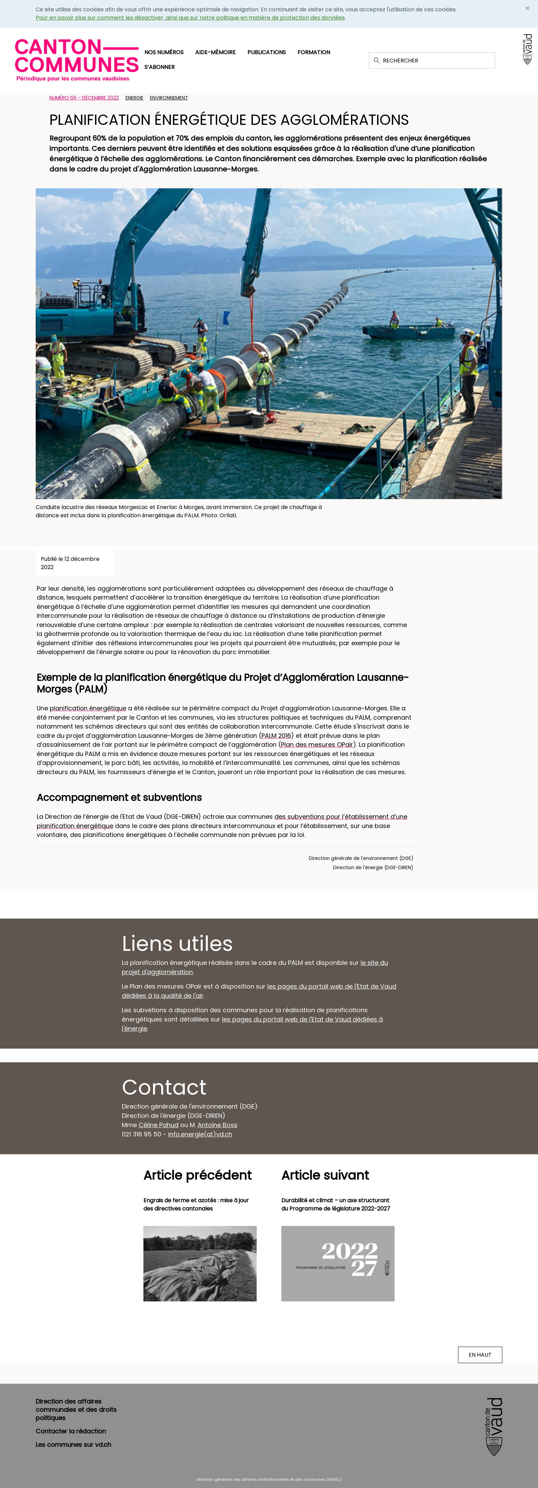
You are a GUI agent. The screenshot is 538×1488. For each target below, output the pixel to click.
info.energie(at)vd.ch (200, 1134)
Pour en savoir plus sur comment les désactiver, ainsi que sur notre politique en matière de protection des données (190, 18)
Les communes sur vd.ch (73, 1444)
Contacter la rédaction (71, 1431)
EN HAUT (480, 1355)
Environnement (169, 97)
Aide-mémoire (215, 52)
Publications (266, 52)
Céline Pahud (158, 1125)
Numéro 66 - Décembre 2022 (84, 97)
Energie (134, 97)
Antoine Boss (217, 1125)
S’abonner (159, 67)
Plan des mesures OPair (317, 744)
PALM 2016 (276, 735)
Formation (313, 52)
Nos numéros (164, 52)
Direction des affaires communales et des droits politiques (76, 1409)
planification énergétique (88, 708)
